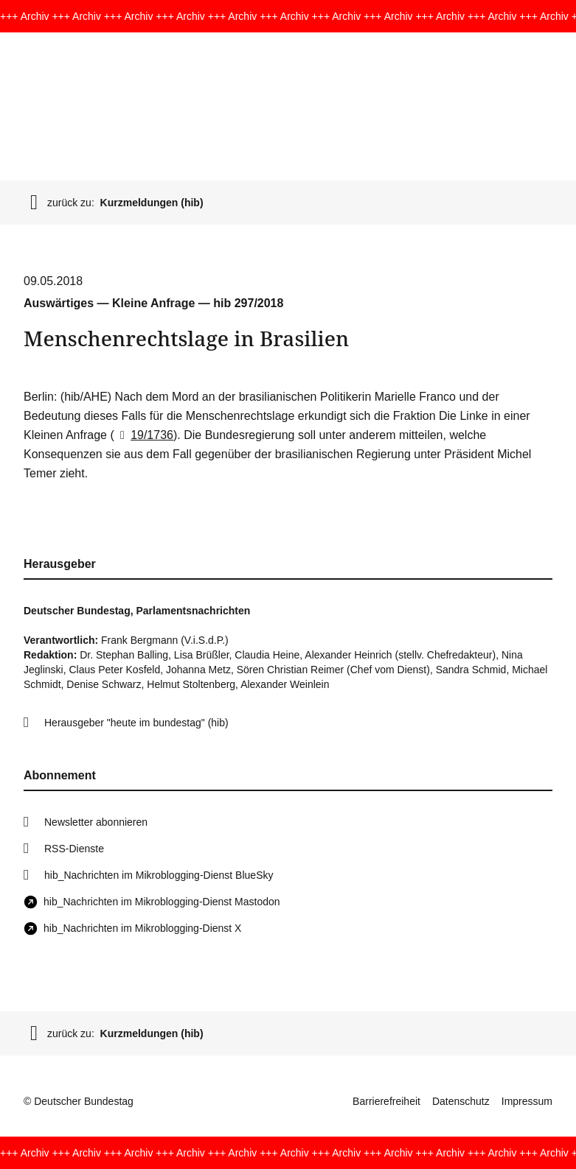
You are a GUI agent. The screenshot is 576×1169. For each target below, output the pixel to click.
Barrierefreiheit (386, 1101)
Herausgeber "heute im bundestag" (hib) (136, 723)
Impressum (527, 1101)
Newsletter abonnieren (96, 822)
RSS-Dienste (74, 848)
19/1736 (143, 435)
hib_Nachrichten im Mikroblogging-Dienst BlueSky (158, 875)
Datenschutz (461, 1101)
